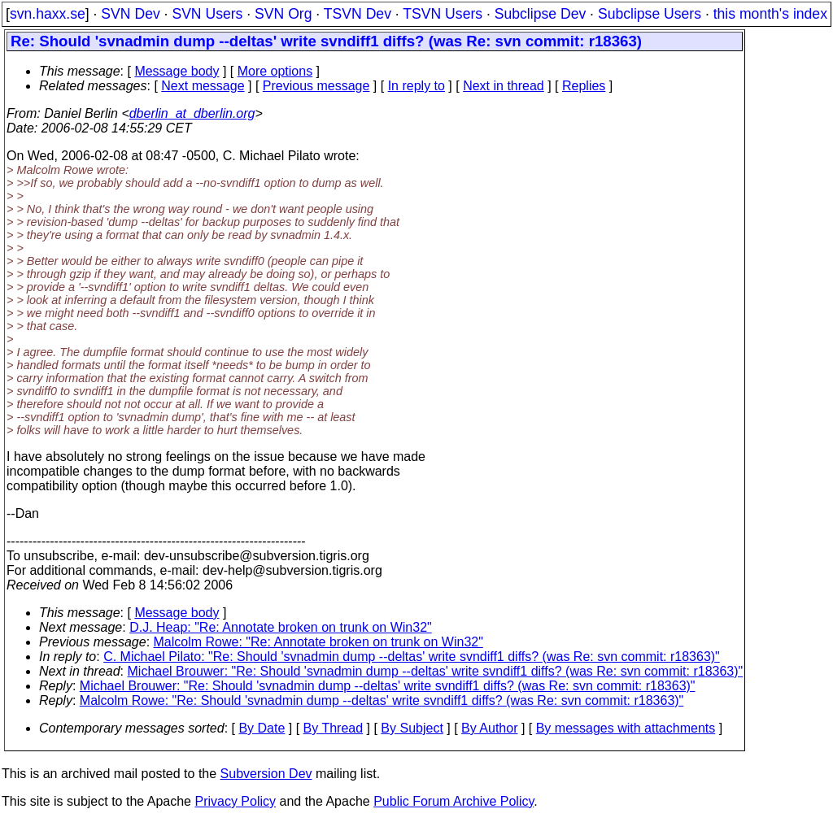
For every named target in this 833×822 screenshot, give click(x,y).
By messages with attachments (626, 728)
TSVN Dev (357, 14)
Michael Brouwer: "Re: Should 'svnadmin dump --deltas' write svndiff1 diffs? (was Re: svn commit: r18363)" (436, 671)
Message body (176, 71)
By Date (261, 728)
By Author (489, 728)
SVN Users (207, 14)
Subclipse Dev (540, 14)
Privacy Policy (235, 801)
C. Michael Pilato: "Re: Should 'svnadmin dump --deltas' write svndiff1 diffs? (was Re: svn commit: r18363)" (411, 656)
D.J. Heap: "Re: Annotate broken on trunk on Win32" (280, 627)
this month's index (770, 14)
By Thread (333, 728)
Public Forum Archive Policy (453, 801)
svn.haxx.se (47, 14)
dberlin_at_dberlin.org (192, 113)
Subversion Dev (266, 774)
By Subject (412, 728)
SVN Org (283, 14)
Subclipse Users (649, 14)
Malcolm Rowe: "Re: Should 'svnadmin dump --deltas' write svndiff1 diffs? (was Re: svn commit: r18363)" (382, 700)
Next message (202, 86)
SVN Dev (130, 14)
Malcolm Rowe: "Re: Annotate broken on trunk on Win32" (318, 642)
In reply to (416, 86)
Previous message (316, 86)
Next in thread (503, 86)
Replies (583, 86)
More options (275, 71)
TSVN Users (442, 14)
